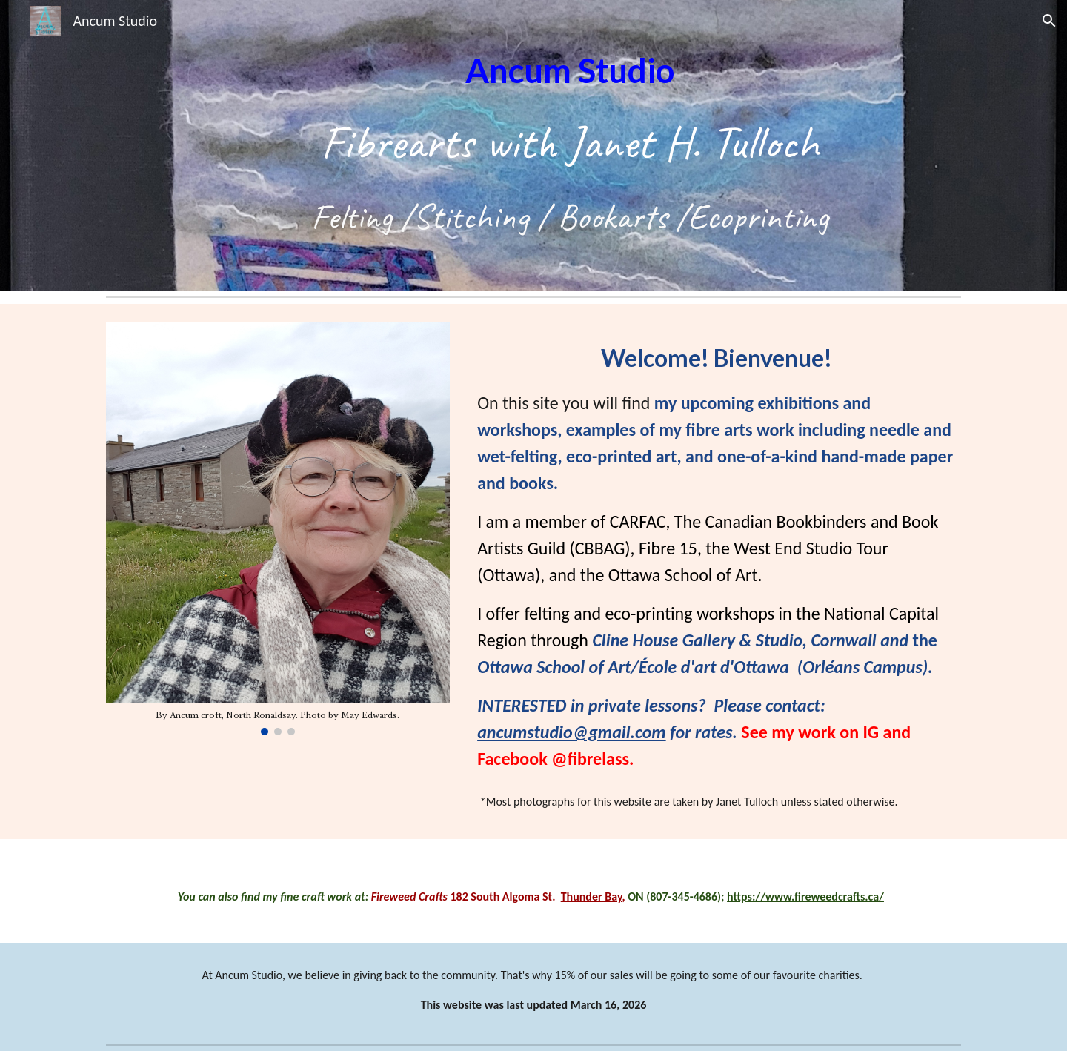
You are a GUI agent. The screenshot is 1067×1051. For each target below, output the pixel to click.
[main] (570, 145)
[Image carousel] (278, 528)
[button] (1049, 21)
